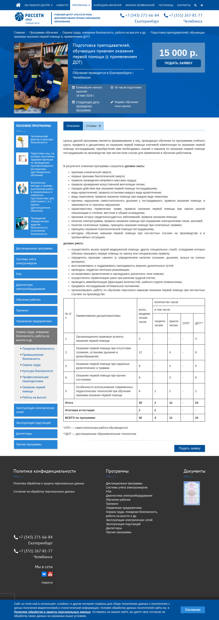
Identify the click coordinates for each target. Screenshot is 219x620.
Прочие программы (28, 444)
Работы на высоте (34, 397)
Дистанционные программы (34, 248)
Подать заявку (190, 448)
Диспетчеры (24, 433)
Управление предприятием (34, 321)
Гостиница (166, 5)
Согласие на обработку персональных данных (44, 491)
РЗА (19, 274)
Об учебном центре (38, 5)
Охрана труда (31, 365)
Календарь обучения (107, 5)
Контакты (184, 5)
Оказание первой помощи (33, 389)
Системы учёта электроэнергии (26, 261)
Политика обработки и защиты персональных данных (48, 483)
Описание (73, 125)
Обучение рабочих (28, 299)
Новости (62, 5)
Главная (19, 32)
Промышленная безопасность (32, 356)
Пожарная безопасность (38, 348)
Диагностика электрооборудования (30, 286)
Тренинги (22, 310)
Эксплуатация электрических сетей (35, 410)
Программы (81, 5)
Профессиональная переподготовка (35, 379)
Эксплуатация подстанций (33, 422)
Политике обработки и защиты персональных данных (52, 611)
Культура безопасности (37, 371)
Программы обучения (43, 32)
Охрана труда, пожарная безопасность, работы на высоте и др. (104, 32)
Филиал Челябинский (140, 5)
